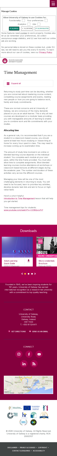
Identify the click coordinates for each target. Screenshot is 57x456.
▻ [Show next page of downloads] (35, 274)
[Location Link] (28, 392)
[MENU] (53, 3)
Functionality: (15, 20)
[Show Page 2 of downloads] (28, 273)
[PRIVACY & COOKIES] (29, 447)
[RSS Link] (34, 363)
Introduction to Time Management (19, 198)
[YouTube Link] (39, 354)
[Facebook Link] (29, 354)
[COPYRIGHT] (43, 447)
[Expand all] (28, 83)
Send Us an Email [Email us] (40, 331)
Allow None (28, 28)
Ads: (34, 24)
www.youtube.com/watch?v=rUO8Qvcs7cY (23, 210)
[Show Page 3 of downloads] (32, 273)
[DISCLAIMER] (13, 447)
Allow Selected (43, 28)
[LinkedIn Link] (23, 363)
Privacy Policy (45, 52)
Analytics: (22, 24)
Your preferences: (35, 20)
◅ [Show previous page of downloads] (22, 274)
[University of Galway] (12, 61)
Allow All (15, 28)
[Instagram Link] (18, 354)
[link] (23, 408)
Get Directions (18, 331)
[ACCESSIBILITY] (39, 450)
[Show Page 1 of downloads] (25, 273)
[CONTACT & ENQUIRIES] (22, 450)
